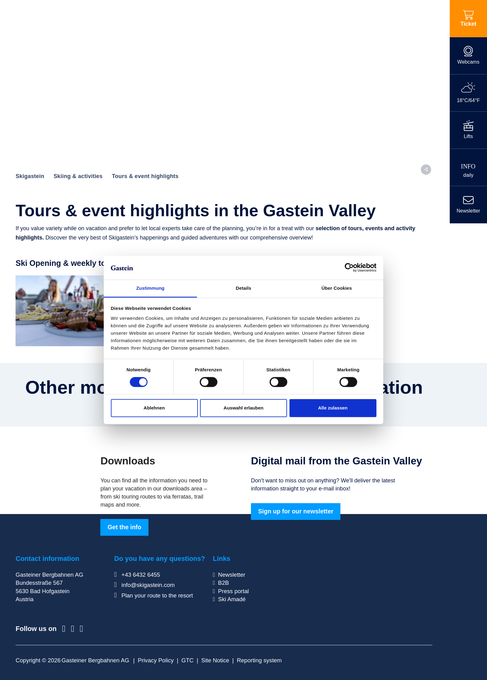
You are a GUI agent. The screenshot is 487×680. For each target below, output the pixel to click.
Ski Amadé (232, 599)
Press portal (233, 591)
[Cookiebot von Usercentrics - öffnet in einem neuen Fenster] (349, 267)
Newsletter (231, 574)
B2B (223, 582)
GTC (187, 660)
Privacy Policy (156, 660)
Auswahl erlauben (243, 407)
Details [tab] (243, 288)
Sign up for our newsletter (295, 511)
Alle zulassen (333, 407)
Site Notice (215, 660)
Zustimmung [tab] (150, 288)
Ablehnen (154, 407)
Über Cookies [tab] (336, 288)
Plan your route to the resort (153, 595)
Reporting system (259, 660)
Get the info (124, 527)
